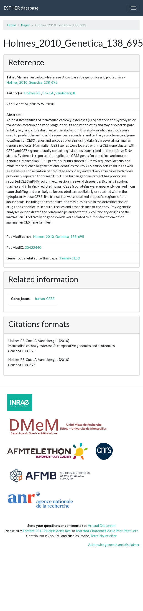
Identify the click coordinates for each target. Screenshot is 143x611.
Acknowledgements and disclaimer (114, 545)
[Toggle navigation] (133, 8)
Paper (25, 25)
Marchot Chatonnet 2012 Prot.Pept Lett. (107, 531)
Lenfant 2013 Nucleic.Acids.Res (47, 531)
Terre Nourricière (103, 536)
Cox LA (47, 93)
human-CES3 (70, 258)
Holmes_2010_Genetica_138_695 (31, 82)
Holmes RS (32, 93)
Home (11, 25)
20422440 (33, 247)
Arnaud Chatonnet (102, 525)
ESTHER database (21, 7)
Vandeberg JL (65, 93)
